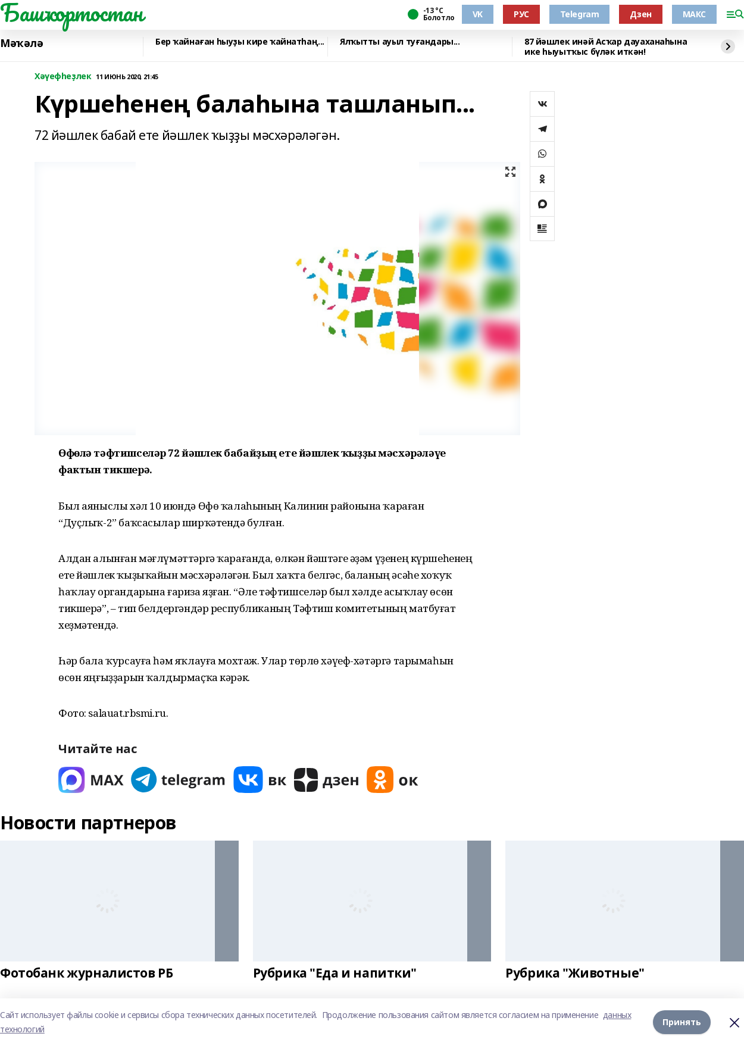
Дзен (640, 14)
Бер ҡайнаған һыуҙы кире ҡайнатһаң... (239, 42)
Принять (681, 1022)
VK (478, 14)
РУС (521, 14)
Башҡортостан (71, 12)
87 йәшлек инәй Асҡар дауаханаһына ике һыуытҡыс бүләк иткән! (605, 47)
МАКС (694, 14)
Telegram (579, 14)
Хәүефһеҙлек (63, 76)
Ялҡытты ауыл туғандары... (400, 42)
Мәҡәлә (21, 43)
